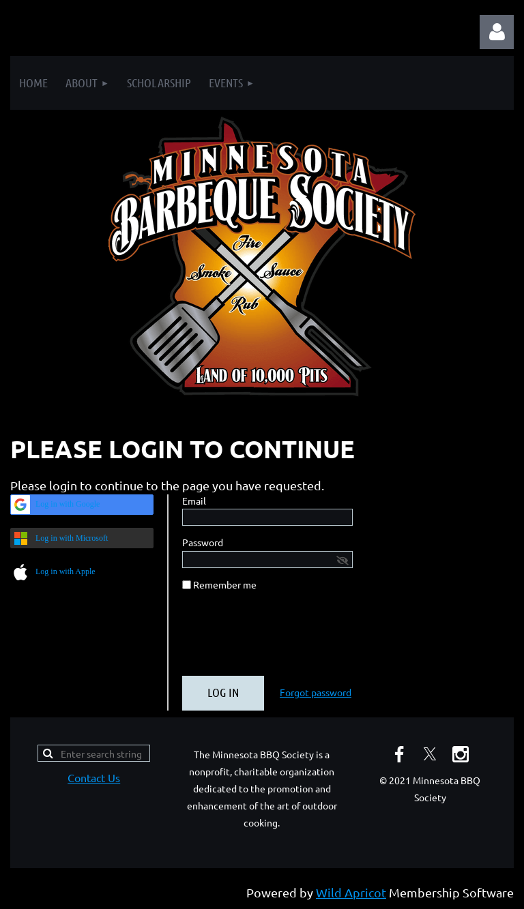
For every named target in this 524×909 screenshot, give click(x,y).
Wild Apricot (351, 892)
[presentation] (286, 639)
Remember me (225, 584)
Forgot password (315, 692)
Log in (497, 32)
